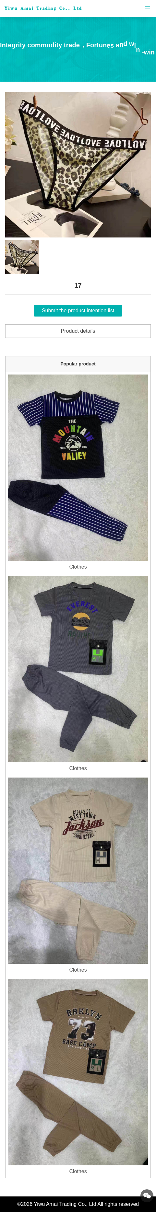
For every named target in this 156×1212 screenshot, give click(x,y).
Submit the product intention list (78, 310)
